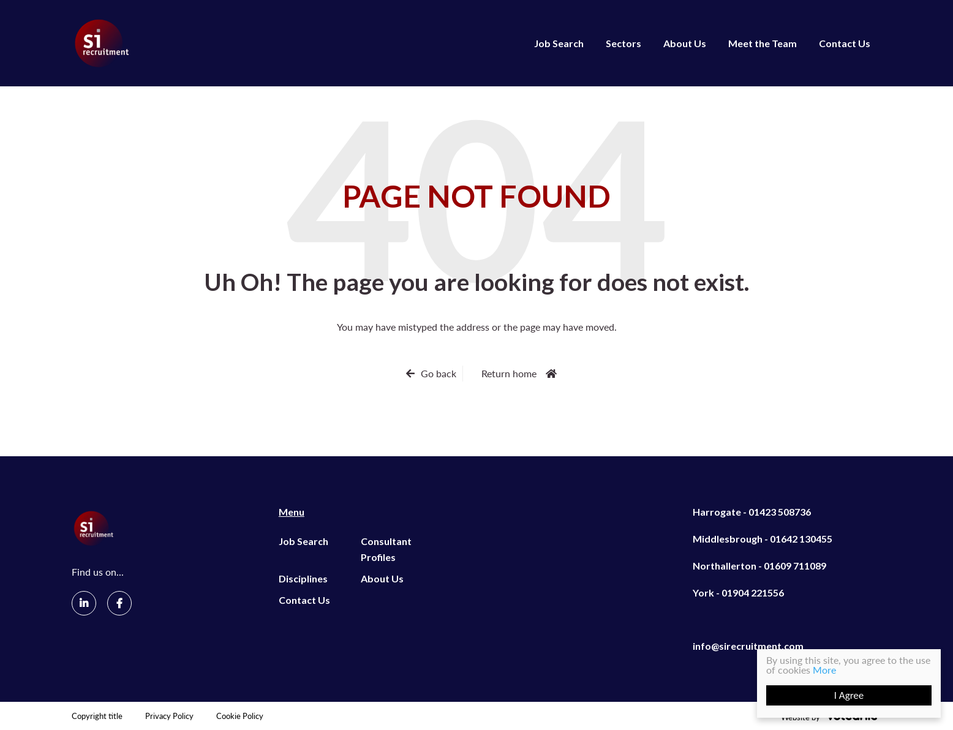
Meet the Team (762, 43)
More (824, 669)
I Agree (849, 695)
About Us (684, 43)
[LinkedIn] (84, 603)
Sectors (623, 43)
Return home (509, 373)
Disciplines (303, 578)
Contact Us (844, 43)
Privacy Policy (169, 716)
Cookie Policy (239, 716)
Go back (438, 373)
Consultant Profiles (386, 549)
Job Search (559, 43)
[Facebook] (119, 603)
